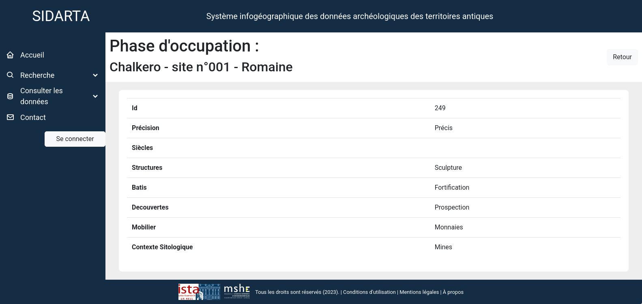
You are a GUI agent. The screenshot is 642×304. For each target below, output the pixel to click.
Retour (622, 57)
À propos (453, 292)
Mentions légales (419, 292)
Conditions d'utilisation (369, 292)
